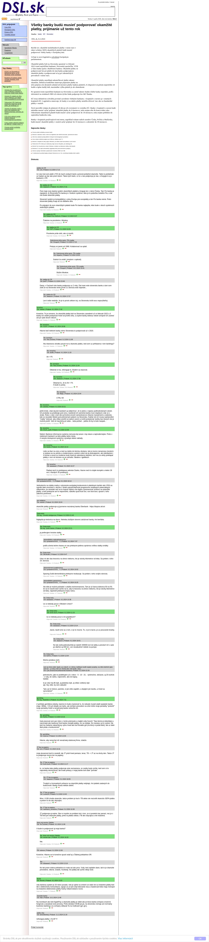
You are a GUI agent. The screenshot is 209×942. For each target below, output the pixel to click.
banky (40, 34)
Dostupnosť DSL (9, 29)
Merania (14, 48)
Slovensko (50, 34)
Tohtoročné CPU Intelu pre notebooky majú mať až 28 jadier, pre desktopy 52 (12, 104)
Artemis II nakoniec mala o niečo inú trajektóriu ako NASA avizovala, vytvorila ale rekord (14, 111)
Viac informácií (125, 938)
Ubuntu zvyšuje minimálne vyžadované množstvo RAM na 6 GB (48, 150)
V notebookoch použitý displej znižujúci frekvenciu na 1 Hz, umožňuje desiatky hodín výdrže (56, 153)
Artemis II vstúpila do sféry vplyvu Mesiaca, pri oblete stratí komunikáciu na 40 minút (14, 97)
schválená (55, 57)
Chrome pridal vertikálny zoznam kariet (12, 128)
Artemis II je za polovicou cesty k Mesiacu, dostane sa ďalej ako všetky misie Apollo (13, 91)
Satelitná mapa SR (10, 39)
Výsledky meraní (9, 34)
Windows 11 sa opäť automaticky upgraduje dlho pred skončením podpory (51, 148)
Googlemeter (8, 52)
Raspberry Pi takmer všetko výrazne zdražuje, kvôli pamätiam (13, 79)
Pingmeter (7, 50)
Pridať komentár (37, 927)
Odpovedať (39, 180)
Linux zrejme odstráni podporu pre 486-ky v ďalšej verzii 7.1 (14, 123)
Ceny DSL (7, 27)
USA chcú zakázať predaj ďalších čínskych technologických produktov (12, 118)
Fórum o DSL (8, 32)
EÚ (44, 34)
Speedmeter (8, 48)
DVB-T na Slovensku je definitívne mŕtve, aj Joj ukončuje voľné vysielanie (12, 73)
